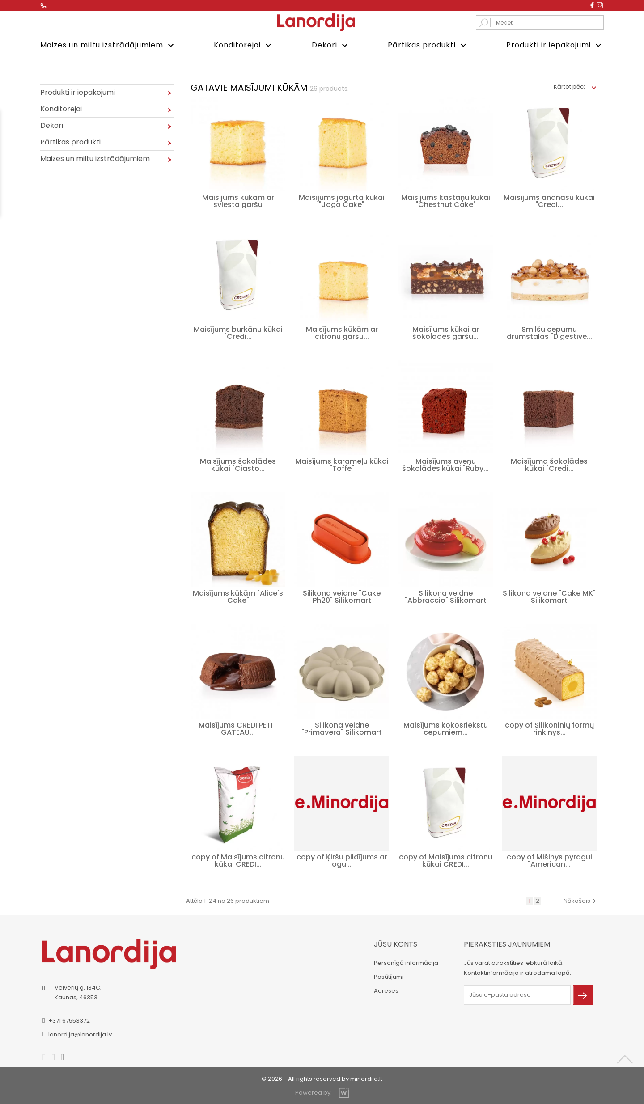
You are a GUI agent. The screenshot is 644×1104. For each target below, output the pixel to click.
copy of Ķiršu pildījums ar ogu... (342, 859)
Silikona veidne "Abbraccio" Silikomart (446, 596)
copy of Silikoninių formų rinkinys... (549, 727)
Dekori (331, 45)
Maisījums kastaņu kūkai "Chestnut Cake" (445, 200)
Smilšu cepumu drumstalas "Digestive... (549, 332)
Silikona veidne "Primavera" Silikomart (341, 727)
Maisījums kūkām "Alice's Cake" (238, 596)
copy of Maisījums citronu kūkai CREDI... (238, 859)
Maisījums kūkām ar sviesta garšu (238, 200)
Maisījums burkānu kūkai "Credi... (238, 332)
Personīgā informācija (406, 962)
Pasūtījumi (388, 976)
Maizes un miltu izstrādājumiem (108, 45)
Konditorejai (244, 45)
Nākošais (581, 900)
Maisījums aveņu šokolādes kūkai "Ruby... (445, 464)
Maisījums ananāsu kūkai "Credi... (549, 200)
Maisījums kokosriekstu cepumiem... (445, 727)
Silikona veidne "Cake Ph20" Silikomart (342, 596)
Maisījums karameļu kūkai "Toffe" (342, 464)
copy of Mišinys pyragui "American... (549, 859)
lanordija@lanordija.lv (80, 1033)
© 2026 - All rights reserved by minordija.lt (322, 1078)
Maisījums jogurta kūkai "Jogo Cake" (342, 200)
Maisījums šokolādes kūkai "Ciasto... (238, 464)
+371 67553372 (69, 1019)
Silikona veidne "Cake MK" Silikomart (549, 596)
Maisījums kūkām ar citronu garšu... (342, 332)
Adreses (386, 990)
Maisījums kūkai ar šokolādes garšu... (445, 332)
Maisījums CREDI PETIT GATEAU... (238, 727)
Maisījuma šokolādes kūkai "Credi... (549, 464)
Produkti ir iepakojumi (555, 45)
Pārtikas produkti (428, 45)
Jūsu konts (395, 943)
